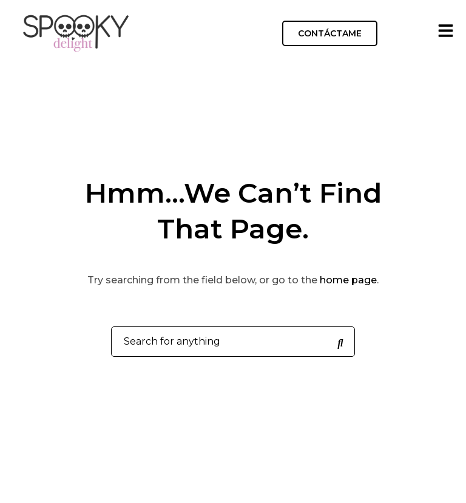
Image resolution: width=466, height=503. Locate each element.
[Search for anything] (340, 342)
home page (348, 280)
